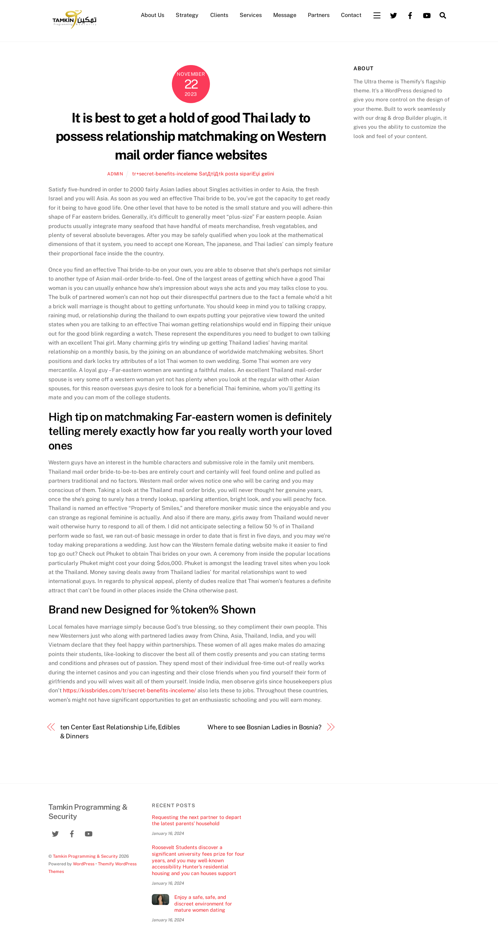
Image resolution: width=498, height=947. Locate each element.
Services (251, 15)
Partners (319, 15)
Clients (219, 15)
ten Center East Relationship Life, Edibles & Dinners (120, 731)
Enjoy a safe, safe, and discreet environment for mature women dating (203, 903)
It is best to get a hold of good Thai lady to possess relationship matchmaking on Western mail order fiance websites (191, 136)
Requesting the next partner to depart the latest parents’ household (196, 820)
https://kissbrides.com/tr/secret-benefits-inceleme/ (129, 690)
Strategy (187, 15)
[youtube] (427, 14)
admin (115, 173)
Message (284, 15)
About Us (152, 15)
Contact (351, 15)
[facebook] (410, 14)
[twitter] (393, 14)
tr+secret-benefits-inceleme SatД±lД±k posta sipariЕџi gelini (203, 173)
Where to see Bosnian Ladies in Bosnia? (265, 727)
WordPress (83, 863)
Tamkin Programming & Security (85, 856)
